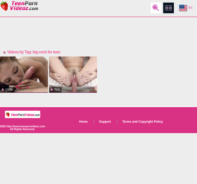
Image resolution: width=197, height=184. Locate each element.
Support (105, 121)
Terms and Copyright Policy (142, 121)
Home (83, 121)
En (185, 8)
